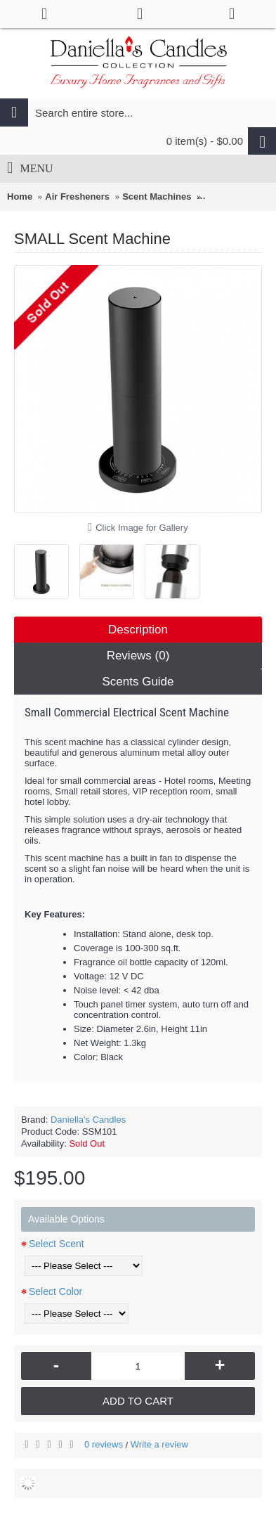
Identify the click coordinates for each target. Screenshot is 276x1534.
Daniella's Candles (88, 1119)
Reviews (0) (138, 655)
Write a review (159, 1444)
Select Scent (56, 1243)
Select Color (55, 1291)
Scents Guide (137, 681)
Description (138, 629)
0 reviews (103, 1444)
